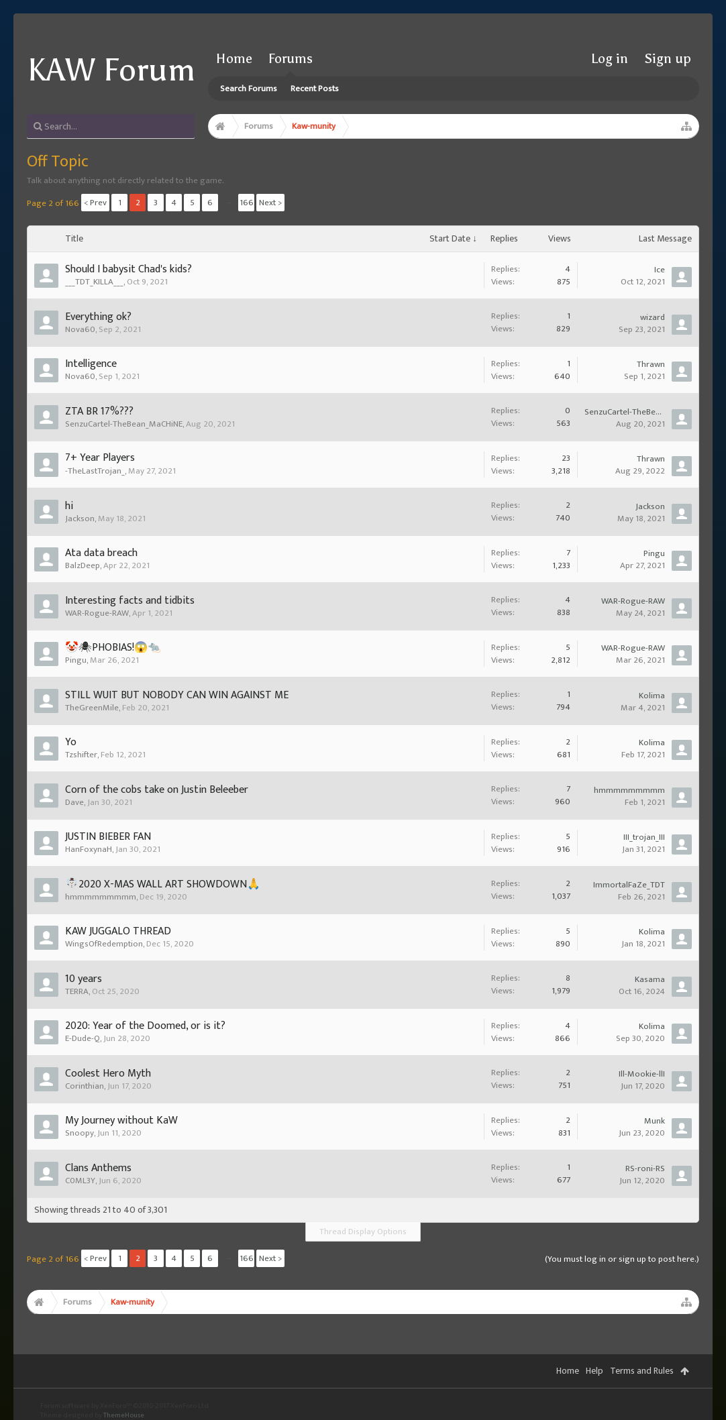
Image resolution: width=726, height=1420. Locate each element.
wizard (652, 317)
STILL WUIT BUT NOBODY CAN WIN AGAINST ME (177, 695)
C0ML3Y (80, 1180)
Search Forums (248, 88)
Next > (270, 202)
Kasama (650, 979)
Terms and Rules (642, 1370)
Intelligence (91, 364)
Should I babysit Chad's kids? (128, 269)
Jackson (80, 518)
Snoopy (79, 1133)
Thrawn (651, 364)
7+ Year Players (100, 458)
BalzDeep (82, 565)
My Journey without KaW (121, 1120)
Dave (74, 802)
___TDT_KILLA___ (94, 281)
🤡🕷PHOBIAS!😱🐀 (113, 648)
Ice (659, 269)
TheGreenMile (92, 707)
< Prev (95, 202)
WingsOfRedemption (104, 943)
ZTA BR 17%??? (99, 411)
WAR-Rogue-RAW (97, 613)
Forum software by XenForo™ (125, 1406)
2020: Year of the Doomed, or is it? (145, 1026)
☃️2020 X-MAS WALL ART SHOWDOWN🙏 (162, 884)
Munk (654, 1121)
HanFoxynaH (88, 849)
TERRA (77, 991)
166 (247, 202)
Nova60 (80, 329)
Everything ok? (98, 317)
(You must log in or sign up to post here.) (622, 1259)
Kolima (652, 695)
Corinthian (84, 1086)
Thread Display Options (363, 1231)
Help (594, 1370)
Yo (70, 742)
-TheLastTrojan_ (95, 470)
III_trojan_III (644, 837)
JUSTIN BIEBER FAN (108, 837)
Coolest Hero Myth (108, 1073)
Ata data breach (101, 553)
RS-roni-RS (645, 1168)
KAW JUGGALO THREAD (118, 931)
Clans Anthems (98, 1168)
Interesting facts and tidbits (130, 601)
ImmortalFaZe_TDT (629, 884)
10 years (83, 979)
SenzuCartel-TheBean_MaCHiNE (124, 424)
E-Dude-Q (82, 1038)
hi (69, 506)
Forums (290, 58)
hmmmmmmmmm (629, 790)
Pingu (654, 553)
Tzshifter (81, 754)
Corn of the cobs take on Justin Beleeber (156, 790)
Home (234, 58)
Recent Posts (315, 88)
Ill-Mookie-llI (642, 1074)
